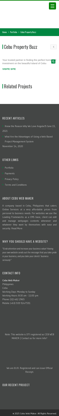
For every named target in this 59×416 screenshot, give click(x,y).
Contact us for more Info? (34, 338)
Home (4, 32)
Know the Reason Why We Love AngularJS (26, 126)
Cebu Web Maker (28, 413)
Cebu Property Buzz (20, 46)
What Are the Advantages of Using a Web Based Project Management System (29, 139)
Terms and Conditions (16, 184)
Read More (16, 228)
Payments (10, 173)
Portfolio (13, 32)
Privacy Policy (12, 179)
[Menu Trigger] (52, 5)
